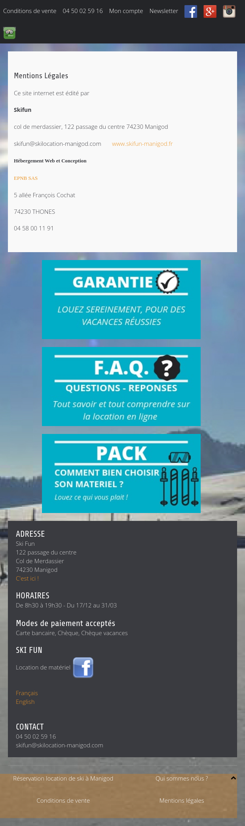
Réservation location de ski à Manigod (63, 778)
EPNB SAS (26, 178)
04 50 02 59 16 (83, 11)
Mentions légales (182, 800)
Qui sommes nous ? (182, 778)
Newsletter (164, 11)
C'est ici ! (27, 578)
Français (27, 693)
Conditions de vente (30, 11)
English (25, 701)
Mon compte (126, 11)
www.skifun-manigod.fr (142, 143)
